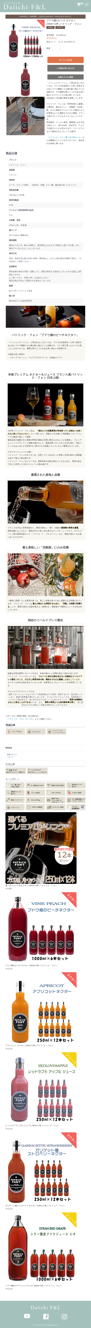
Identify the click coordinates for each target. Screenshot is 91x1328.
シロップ (10, 757)
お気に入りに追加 (65, 77)
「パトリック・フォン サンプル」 (20, 719)
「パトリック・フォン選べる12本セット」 (64, 137)
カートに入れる (65, 60)
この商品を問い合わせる (65, 68)
